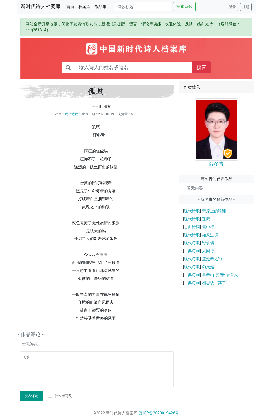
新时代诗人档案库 (40, 6)
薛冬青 (216, 164)
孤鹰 (206, 219)
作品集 (100, 6)
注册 (245, 7)
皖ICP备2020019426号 (159, 413)
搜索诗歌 (184, 6)
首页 (71, 6)
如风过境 (210, 235)
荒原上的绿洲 (214, 211)
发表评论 (31, 396)
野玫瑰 (208, 242)
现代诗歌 (71, 114)
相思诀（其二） (216, 282)
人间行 (208, 250)
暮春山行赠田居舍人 (220, 274)
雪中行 (208, 227)
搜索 (202, 67)
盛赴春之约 (212, 258)
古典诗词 (192, 227)
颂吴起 (208, 266)
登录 (232, 7)
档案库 (84, 6)
